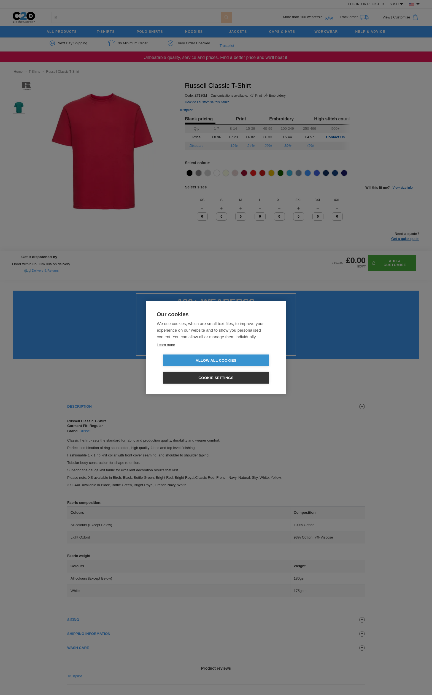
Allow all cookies (184, 369)
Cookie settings (247, 369)
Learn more (166, 353)
